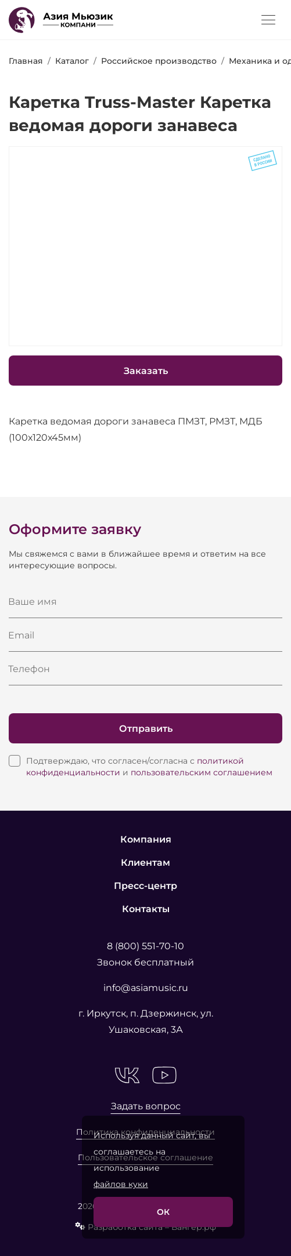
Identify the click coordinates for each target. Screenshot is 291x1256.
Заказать (146, 370)
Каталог (72, 61)
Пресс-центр (145, 885)
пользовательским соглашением (201, 772)
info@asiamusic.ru (145, 987)
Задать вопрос (146, 1106)
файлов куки (121, 1184)
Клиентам (145, 862)
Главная (26, 61)
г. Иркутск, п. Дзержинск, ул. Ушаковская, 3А (145, 1021)
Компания (145, 839)
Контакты (146, 908)
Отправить (146, 728)
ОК (163, 1212)
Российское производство (159, 61)
